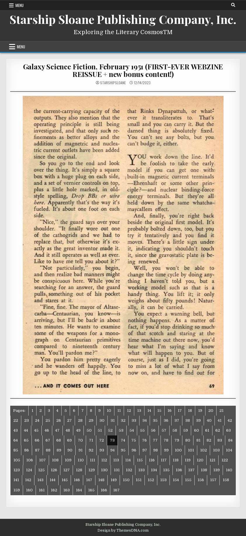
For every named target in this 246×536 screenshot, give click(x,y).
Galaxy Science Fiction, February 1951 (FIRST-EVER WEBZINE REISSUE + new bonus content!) (123, 70)
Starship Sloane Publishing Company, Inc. (123, 19)
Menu (19, 5)
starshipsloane (113, 83)
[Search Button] (233, 4)
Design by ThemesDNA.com (123, 530)
